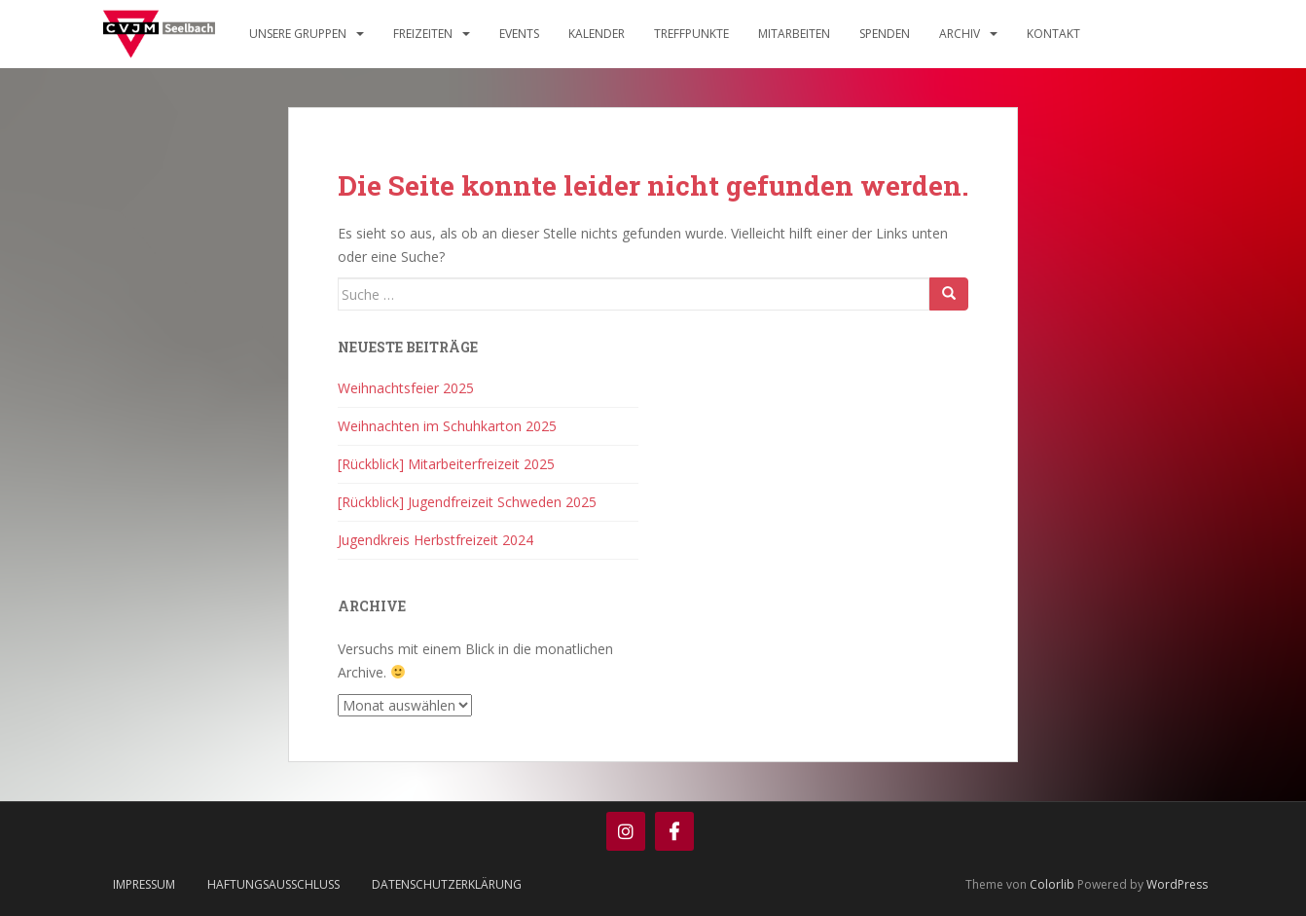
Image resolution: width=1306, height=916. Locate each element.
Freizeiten (423, 33)
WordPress (1177, 884)
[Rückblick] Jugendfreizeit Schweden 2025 (467, 502)
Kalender (596, 33)
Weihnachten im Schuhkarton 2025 (447, 426)
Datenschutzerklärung (447, 884)
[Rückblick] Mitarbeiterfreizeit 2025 (446, 464)
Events (519, 33)
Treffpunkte (691, 33)
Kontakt (1053, 33)
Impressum (144, 884)
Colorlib (1052, 884)
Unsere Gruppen (297, 33)
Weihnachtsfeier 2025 (406, 388)
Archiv (959, 33)
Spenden (884, 33)
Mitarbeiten (794, 33)
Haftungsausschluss (273, 884)
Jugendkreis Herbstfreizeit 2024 (435, 540)
